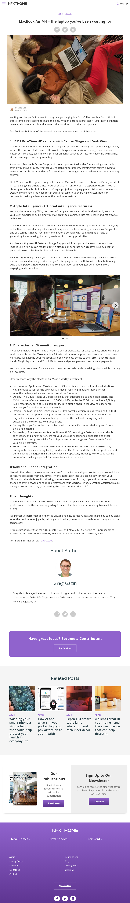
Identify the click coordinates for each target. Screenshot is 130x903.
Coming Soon (71, 865)
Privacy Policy (16, 861)
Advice (69, 13)
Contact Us (65, 648)
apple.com (46, 540)
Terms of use (71, 856)
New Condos (58, 839)
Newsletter (65, 886)
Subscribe (98, 801)
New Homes (19, 839)
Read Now (54, 803)
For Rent (94, 839)
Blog (60, 13)
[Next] (115, 305)
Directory (13, 865)
